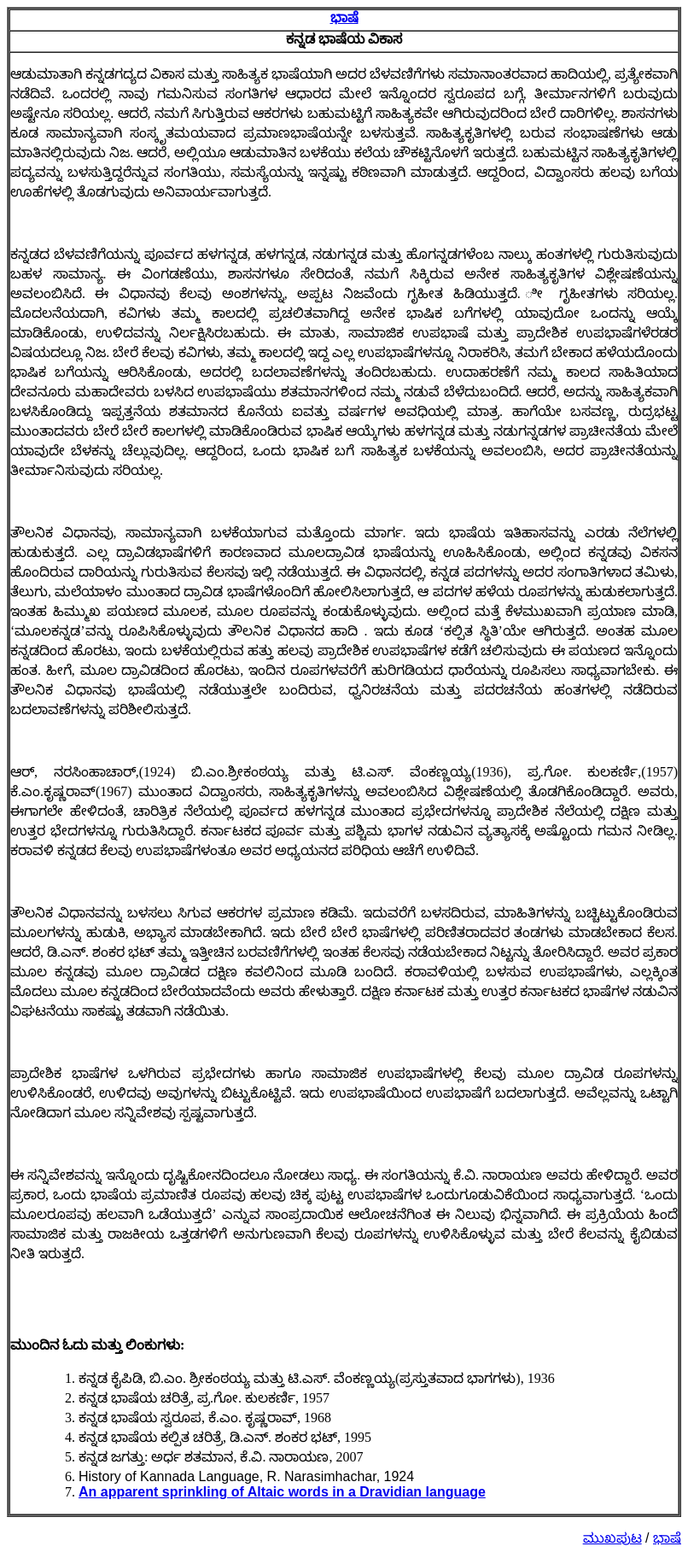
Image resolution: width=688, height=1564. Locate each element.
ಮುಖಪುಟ (612, 1538)
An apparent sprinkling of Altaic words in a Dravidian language (282, 1492)
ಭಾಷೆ (344, 17)
